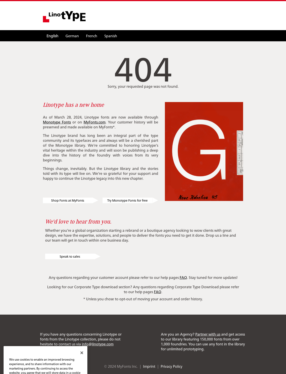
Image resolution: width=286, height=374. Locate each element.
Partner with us (207, 334)
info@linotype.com (98, 343)
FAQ (183, 277)
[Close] (82, 358)
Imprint (149, 366)
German (72, 35)
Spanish (110, 35)
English (52, 35)
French (91, 35)
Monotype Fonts (57, 121)
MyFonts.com (94, 121)
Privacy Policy (171, 366)
